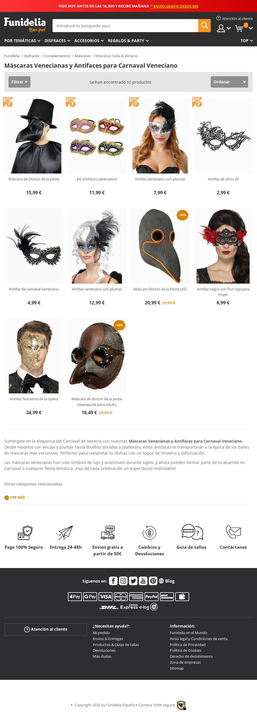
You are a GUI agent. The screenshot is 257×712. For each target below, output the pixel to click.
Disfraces (55, 40)
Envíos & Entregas (108, 638)
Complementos (57, 55)
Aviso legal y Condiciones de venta (198, 638)
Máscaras (83, 55)
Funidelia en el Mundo (188, 632)
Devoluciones (104, 650)
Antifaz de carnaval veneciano (34, 289)
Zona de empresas (185, 662)
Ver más (17, 497)
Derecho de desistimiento (191, 656)
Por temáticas (20, 40)
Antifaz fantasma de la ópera (34, 398)
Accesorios (86, 40)
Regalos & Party (126, 40)
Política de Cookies (185, 650)
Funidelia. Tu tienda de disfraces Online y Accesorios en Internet (24, 25)
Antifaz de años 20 (223, 178)
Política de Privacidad (188, 644)
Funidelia (12, 55)
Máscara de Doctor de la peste (34, 178)
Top (244, 40)
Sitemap (177, 668)
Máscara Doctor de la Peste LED (160, 289)
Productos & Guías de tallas (116, 644)
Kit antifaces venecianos (97, 178)
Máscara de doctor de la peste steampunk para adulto (97, 401)
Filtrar (17, 81)
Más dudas (102, 656)
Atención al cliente (45, 629)
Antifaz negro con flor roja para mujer (223, 291)
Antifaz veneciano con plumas (160, 178)
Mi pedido (101, 632)
